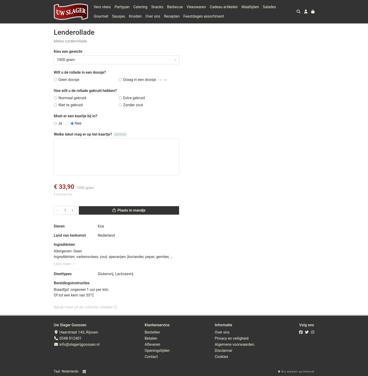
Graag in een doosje (145, 79)
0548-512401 (67, 338)
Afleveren (152, 344)
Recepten (172, 16)
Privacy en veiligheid (232, 338)
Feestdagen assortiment (203, 16)
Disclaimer (223, 350)
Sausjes (118, 16)
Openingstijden (157, 350)
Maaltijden (250, 7)
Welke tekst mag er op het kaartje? (83, 134)
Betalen (151, 338)
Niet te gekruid (70, 105)
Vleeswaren (196, 7)
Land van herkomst (70, 235)
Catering (140, 7)
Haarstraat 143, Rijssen (76, 332)
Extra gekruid (134, 98)
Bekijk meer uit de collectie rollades (85, 307)
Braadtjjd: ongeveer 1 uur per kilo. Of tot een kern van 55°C (81, 292)
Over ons (153, 16)
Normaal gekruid (72, 98)
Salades (269, 7)
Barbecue (175, 7)
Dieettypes (63, 274)
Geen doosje (68, 79)
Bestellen (152, 332)
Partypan (122, 7)
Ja (60, 123)
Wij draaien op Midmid (296, 371)
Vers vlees (102, 7)
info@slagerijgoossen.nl (77, 344)
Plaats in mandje (129, 210)
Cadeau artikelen (224, 7)
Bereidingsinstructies (72, 283)
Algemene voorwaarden (234, 344)
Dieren (59, 226)
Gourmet (101, 16)
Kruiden (135, 16)
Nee (78, 123)
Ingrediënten (64, 244)
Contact (151, 356)
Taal (57, 371)
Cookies (221, 356)
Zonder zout (133, 105)
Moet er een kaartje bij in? (75, 116)
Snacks (157, 7)
